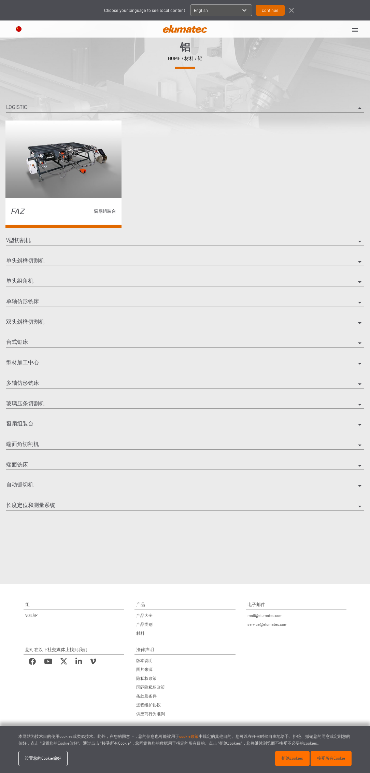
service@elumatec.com (267, 624)
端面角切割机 (185, 445)
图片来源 (144, 669)
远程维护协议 (148, 705)
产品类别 (144, 624)
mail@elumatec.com (265, 615)
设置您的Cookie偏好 (43, 758)
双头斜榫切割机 (185, 323)
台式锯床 (185, 343)
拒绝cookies (292, 758)
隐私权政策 (146, 678)
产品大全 (144, 615)
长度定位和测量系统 (185, 506)
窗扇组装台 (185, 425)
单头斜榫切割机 (185, 262)
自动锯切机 (185, 486)
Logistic (185, 108)
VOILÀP (31, 615)
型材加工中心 (185, 364)
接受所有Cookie (331, 758)
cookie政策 (189, 736)
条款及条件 (146, 696)
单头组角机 (185, 282)
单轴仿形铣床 (185, 302)
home (174, 58)
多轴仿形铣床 (185, 384)
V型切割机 (185, 241)
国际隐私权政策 (150, 687)
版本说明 (144, 660)
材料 (189, 58)
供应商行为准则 (150, 714)
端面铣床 (185, 466)
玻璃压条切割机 (185, 404)
